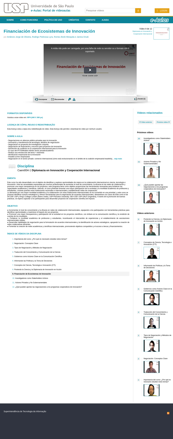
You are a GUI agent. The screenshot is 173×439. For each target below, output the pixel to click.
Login (163, 10)
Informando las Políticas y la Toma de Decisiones (33, 261)
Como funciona (29, 20)
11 (139, 162)
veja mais (118, 159)
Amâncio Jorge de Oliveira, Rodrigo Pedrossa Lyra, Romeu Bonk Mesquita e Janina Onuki (48, 37)
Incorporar (41, 99)
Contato (90, 20)
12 (139, 185)
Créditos (74, 20)
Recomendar (58, 99)
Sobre (10, 20)
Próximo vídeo (163, 121)
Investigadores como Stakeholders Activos (31, 278)
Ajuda (105, 20)
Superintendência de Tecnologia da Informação (25, 411)
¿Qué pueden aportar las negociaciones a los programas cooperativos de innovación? (48, 287)
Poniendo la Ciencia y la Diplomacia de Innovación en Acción (37, 270)
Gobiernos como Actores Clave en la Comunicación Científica (38, 256)
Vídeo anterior (145, 121)
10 (139, 138)
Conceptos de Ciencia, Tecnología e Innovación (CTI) (35, 265)
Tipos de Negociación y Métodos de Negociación (33, 248)
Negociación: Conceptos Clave (26, 243)
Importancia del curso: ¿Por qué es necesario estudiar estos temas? (40, 239)
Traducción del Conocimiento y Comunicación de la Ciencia (37, 252)
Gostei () (139, 99)
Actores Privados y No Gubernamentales (31, 283)
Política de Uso (53, 20)
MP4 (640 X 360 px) (35, 117)
